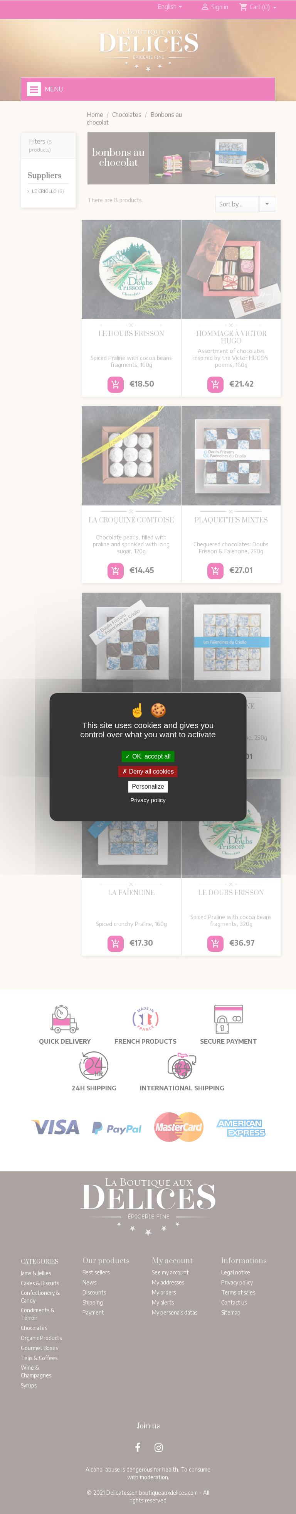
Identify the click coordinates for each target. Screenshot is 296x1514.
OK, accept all (147, 756)
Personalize (148, 787)
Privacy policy (148, 800)
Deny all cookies (148, 771)
